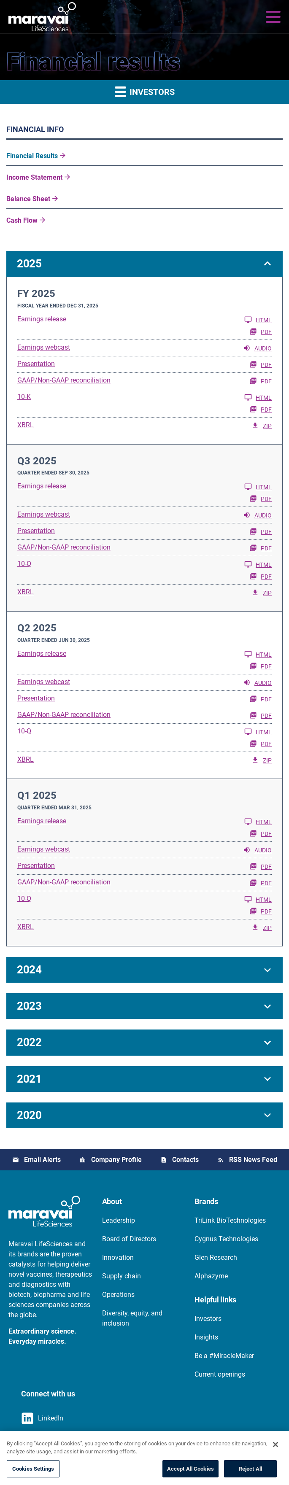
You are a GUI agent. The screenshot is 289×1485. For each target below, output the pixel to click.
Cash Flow (22, 220)
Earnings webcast (43, 347)
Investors (207, 1319)
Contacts (185, 1160)
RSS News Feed (253, 1160)
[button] (144, 264)
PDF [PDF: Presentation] (260, 364)
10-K (24, 397)
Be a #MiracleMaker (224, 1356)
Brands (206, 1201)
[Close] (275, 1456)
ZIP (261, 425)
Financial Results (32, 156)
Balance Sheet (28, 199)
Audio (257, 348)
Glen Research (215, 1257)
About (112, 1201)
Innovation (118, 1257)
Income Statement (34, 177)
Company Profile (116, 1160)
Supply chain (121, 1276)
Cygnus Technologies (226, 1239)
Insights (206, 1337)
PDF (260, 331)
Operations (118, 1295)
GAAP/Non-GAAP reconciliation (64, 380)
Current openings (219, 1374)
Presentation (36, 364)
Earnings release (41, 319)
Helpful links (215, 1299)
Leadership (118, 1220)
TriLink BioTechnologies (230, 1220)
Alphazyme (211, 1276)
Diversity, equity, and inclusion (132, 1318)
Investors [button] (145, 91)
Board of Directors (129, 1239)
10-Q (24, 564)
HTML (258, 319)
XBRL (25, 425)
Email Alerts (42, 1160)
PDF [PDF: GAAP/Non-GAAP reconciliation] (260, 381)
